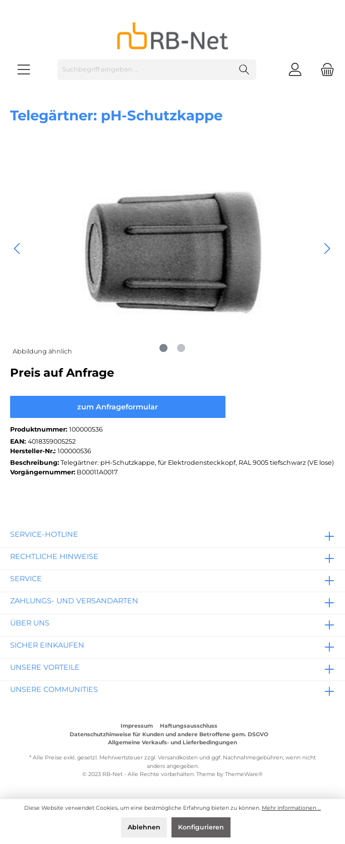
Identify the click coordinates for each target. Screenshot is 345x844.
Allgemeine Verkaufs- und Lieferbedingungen (172, 742)
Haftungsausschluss (188, 726)
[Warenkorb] (324, 69)
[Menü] (23, 69)
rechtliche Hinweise (54, 556)
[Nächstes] (326, 248)
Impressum (137, 726)
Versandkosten (178, 757)
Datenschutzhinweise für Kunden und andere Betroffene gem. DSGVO (169, 734)
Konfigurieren (201, 827)
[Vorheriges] (17, 248)
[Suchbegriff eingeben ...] (145, 69)
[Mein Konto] (295, 69)
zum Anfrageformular (117, 406)
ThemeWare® (244, 774)
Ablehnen (144, 827)
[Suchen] (244, 69)
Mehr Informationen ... (291, 808)
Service (26, 578)
